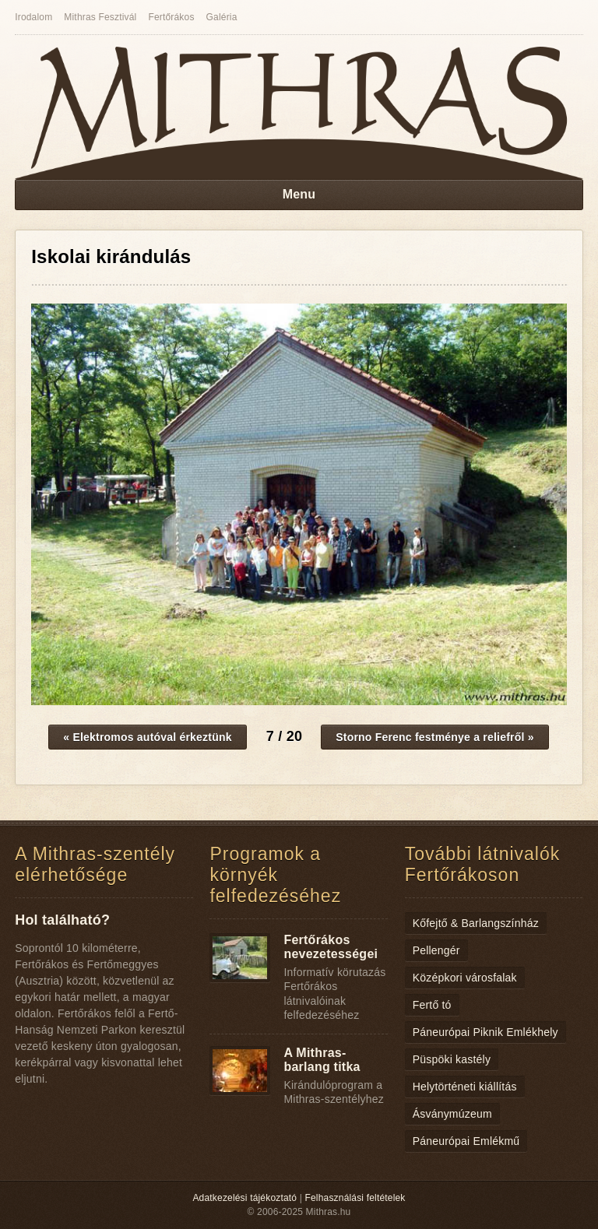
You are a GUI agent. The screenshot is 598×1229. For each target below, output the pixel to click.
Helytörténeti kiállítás (465, 1086)
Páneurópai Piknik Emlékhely (485, 1032)
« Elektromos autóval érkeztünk (147, 737)
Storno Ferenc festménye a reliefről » (434, 737)
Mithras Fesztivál (100, 17)
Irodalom (33, 17)
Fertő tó (432, 1005)
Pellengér (436, 950)
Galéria (221, 17)
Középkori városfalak (465, 977)
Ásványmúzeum (452, 1114)
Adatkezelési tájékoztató (244, 1197)
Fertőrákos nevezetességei (330, 946)
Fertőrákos (171, 17)
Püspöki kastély (452, 1059)
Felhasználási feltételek (355, 1197)
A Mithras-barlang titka (321, 1059)
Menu (299, 194)
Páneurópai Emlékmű (466, 1141)
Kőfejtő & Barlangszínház (476, 923)
